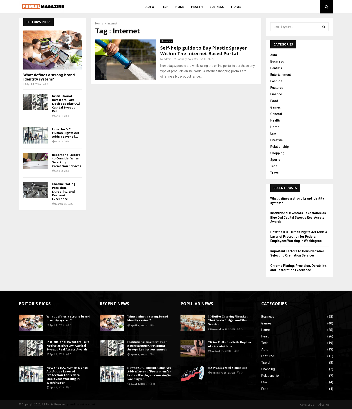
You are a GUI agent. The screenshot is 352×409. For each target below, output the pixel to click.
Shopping (277, 153)
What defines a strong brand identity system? (49, 77)
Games (275, 107)
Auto (149, 7)
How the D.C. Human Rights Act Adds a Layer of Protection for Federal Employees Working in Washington (298, 236)
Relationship (279, 146)
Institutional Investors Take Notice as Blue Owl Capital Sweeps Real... (66, 103)
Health (197, 7)
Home (179, 7)
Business (216, 7)
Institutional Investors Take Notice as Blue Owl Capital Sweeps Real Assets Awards (298, 217)
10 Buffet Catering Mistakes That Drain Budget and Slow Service (228, 320)
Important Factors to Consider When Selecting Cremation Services (66, 160)
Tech (165, 7)
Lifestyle (276, 140)
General (276, 114)
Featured (277, 87)
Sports (275, 159)
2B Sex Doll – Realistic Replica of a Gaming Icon (229, 344)
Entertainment (280, 74)
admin (168, 59)
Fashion (276, 81)
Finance (276, 94)
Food (274, 101)
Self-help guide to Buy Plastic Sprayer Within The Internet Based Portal (203, 51)
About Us (324, 404)
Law (273, 133)
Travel (236, 7)
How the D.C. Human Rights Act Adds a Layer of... (65, 133)
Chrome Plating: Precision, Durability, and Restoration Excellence (64, 191)
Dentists (276, 68)
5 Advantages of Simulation (227, 367)
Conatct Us (307, 404)
